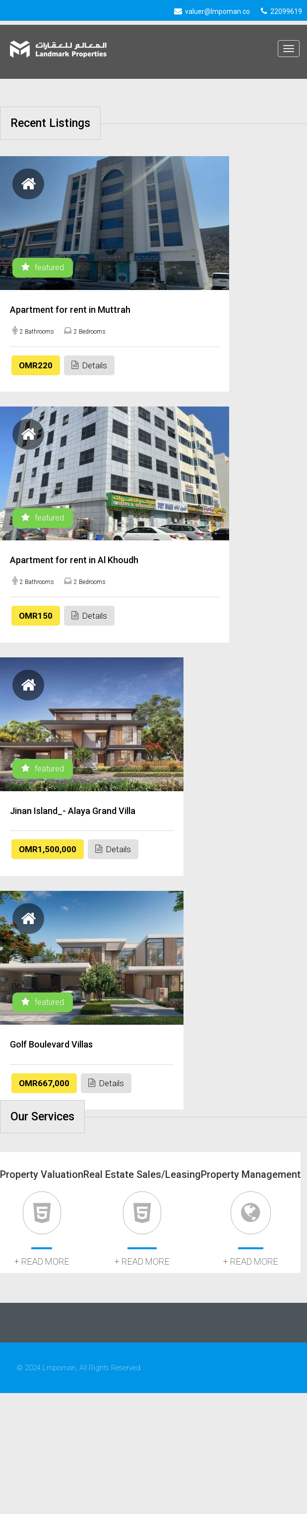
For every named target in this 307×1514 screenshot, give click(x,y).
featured (42, 267)
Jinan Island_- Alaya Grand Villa (72, 811)
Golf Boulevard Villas (51, 1044)
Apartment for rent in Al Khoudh (74, 560)
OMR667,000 (44, 1083)
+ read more (41, 1261)
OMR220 (36, 365)
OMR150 (36, 616)
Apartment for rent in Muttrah (70, 309)
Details (89, 365)
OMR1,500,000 (47, 849)
